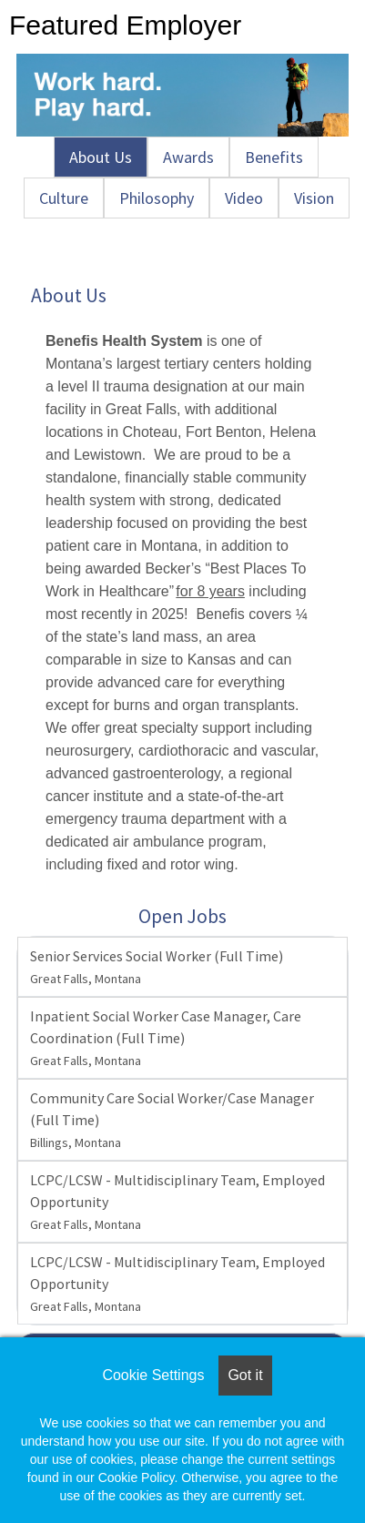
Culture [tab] (63, 198)
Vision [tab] (314, 198)
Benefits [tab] (274, 157)
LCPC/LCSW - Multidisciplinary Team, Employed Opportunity (177, 1202)
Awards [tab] (188, 157)
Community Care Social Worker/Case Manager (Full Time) (172, 1120)
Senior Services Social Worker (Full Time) (156, 967)
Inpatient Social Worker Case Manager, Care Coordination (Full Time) (165, 1038)
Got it (245, 1375)
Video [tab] (244, 198)
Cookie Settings (153, 1375)
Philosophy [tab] (156, 198)
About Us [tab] (100, 157)
